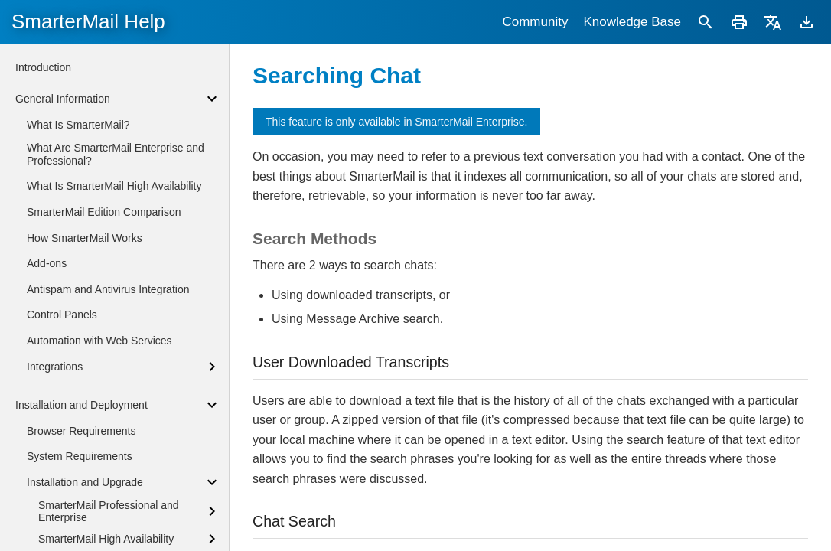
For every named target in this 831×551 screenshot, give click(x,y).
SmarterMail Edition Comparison (104, 212)
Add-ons (47, 263)
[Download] (806, 22)
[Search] (705, 22)
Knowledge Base (632, 22)
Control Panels (62, 314)
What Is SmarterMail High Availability (114, 186)
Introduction (43, 67)
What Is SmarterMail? (78, 125)
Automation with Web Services (99, 340)
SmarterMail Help (88, 21)
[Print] (739, 22)
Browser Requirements (81, 431)
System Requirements (79, 456)
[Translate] (773, 22)
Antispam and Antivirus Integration (108, 289)
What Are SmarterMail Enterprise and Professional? (115, 154)
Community (535, 22)
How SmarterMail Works (84, 238)
